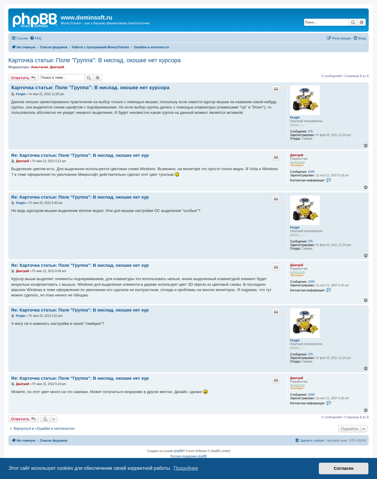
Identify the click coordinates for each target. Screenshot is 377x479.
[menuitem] (36, 38)
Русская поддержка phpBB (188, 456)
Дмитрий (57, 67)
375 (310, 131)
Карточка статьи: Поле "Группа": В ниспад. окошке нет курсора (94, 60)
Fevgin (295, 117)
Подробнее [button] (186, 468)
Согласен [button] (344, 468)
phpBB (178, 451)
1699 (311, 171)
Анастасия (39, 67)
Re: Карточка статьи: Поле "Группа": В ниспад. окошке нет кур (80, 155)
